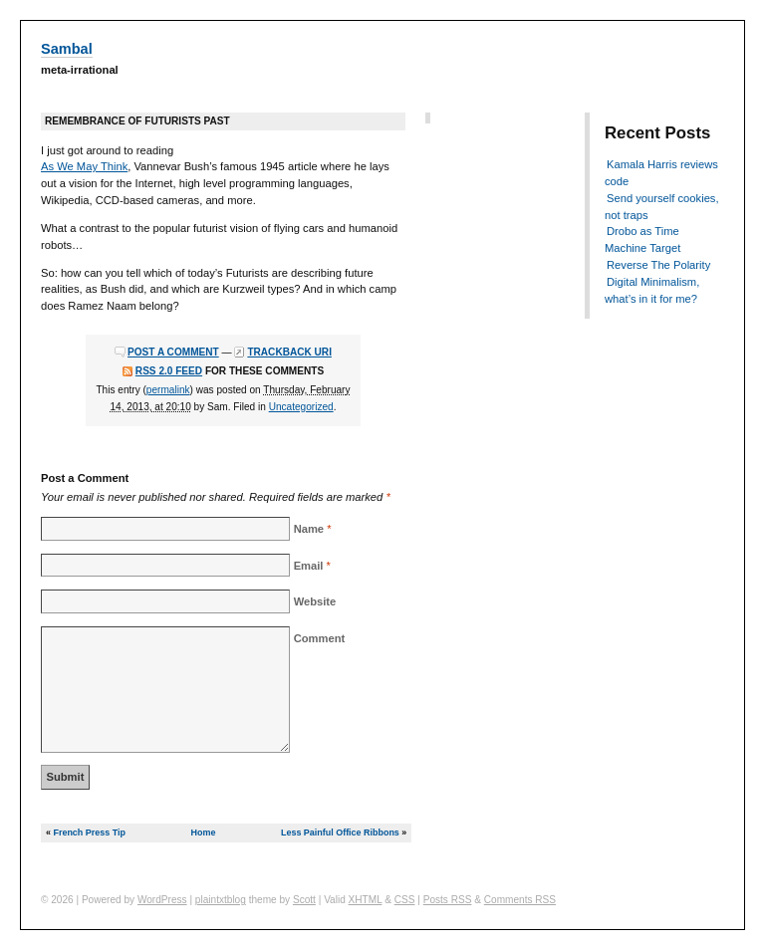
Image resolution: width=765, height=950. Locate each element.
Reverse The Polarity (658, 265)
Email (309, 566)
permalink (168, 389)
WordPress (162, 899)
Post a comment (173, 352)
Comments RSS (520, 899)
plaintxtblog (220, 899)
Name (309, 529)
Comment (320, 638)
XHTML (365, 899)
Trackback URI (289, 352)
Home (203, 832)
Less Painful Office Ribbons (340, 832)
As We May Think (84, 166)
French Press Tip (89, 832)
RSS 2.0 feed (168, 370)
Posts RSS (447, 899)
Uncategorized (301, 406)
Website (315, 601)
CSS (404, 899)
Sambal (67, 49)
